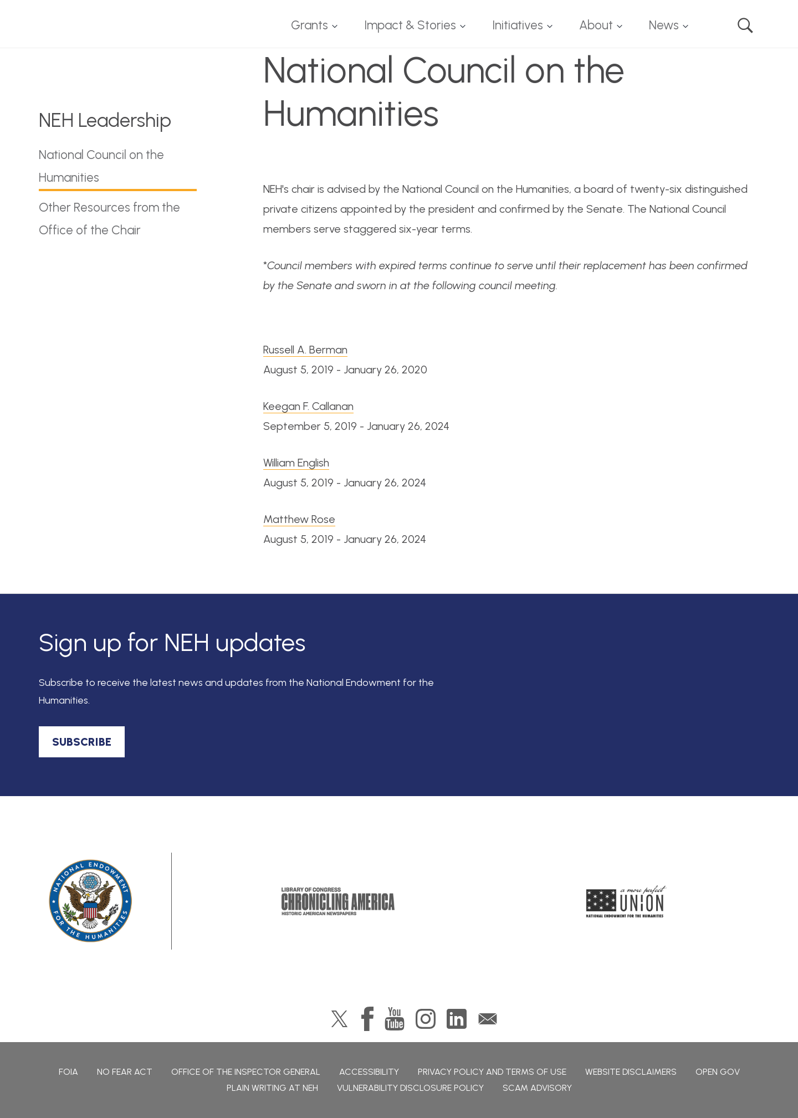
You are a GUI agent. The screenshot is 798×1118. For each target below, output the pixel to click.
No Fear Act (124, 1071)
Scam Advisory (537, 1088)
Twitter (339, 1019)
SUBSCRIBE (81, 741)
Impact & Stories (410, 25)
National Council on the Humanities (101, 166)
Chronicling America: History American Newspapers (338, 901)
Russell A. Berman (305, 349)
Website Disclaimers (631, 1071)
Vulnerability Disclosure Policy (410, 1088)
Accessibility (369, 1071)
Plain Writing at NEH (272, 1088)
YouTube (395, 1018)
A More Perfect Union (626, 901)
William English (296, 462)
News (664, 25)
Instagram (426, 1019)
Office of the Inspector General (245, 1071)
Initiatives (517, 25)
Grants (309, 25)
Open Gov (717, 1071)
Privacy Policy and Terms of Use (492, 1071)
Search (745, 25)
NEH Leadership (105, 120)
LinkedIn (457, 1019)
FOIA (68, 1071)
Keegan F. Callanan (308, 406)
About (596, 25)
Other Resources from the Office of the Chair (109, 219)
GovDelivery (488, 1019)
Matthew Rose (299, 519)
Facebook (367, 1019)
